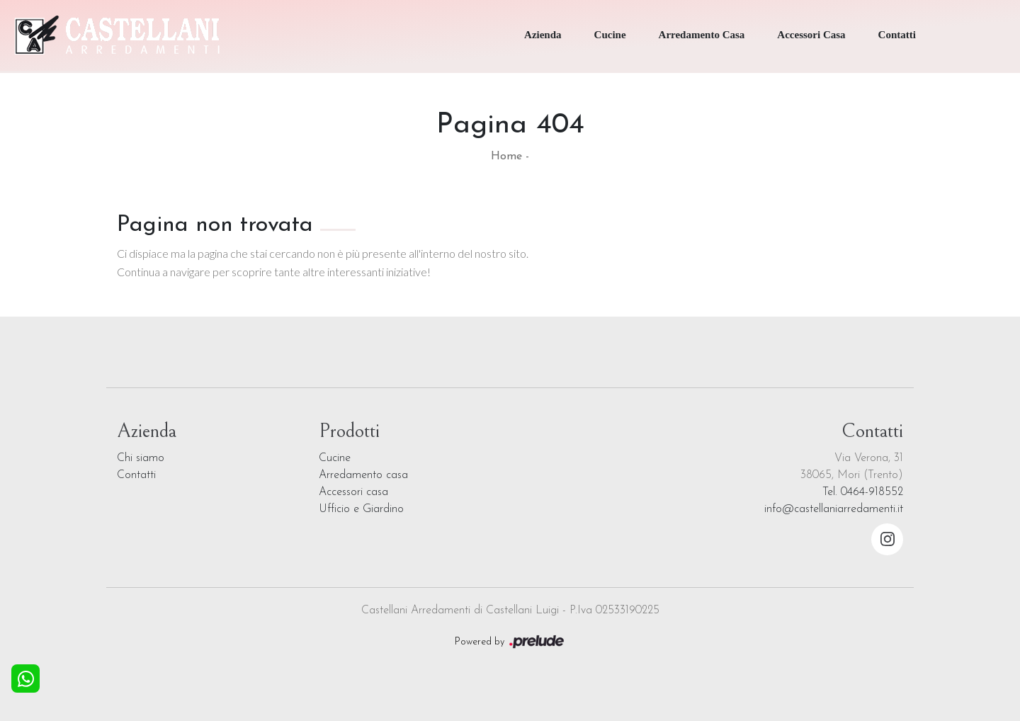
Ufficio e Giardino (361, 509)
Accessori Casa (811, 34)
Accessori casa (353, 492)
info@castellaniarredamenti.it (833, 509)
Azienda (543, 34)
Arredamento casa (363, 475)
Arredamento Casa (702, 34)
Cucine (610, 34)
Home (506, 156)
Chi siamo (140, 458)
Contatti (897, 34)
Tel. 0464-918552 (862, 492)
